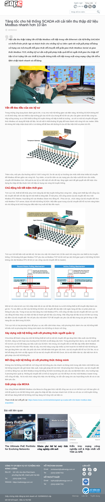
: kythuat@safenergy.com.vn (61, 481)
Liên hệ (80, 6)
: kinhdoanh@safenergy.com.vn (62, 469)
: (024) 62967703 (56, 473)
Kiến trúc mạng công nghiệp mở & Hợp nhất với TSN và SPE (85, 449)
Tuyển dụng (95, 496)
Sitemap (75, 496)
